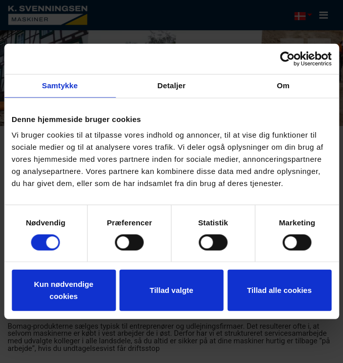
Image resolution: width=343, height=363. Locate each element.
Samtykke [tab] (60, 85)
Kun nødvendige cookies (63, 290)
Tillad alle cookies (279, 290)
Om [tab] (283, 85)
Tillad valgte (171, 290)
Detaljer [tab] (172, 85)
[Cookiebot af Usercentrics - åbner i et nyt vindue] (287, 59)
